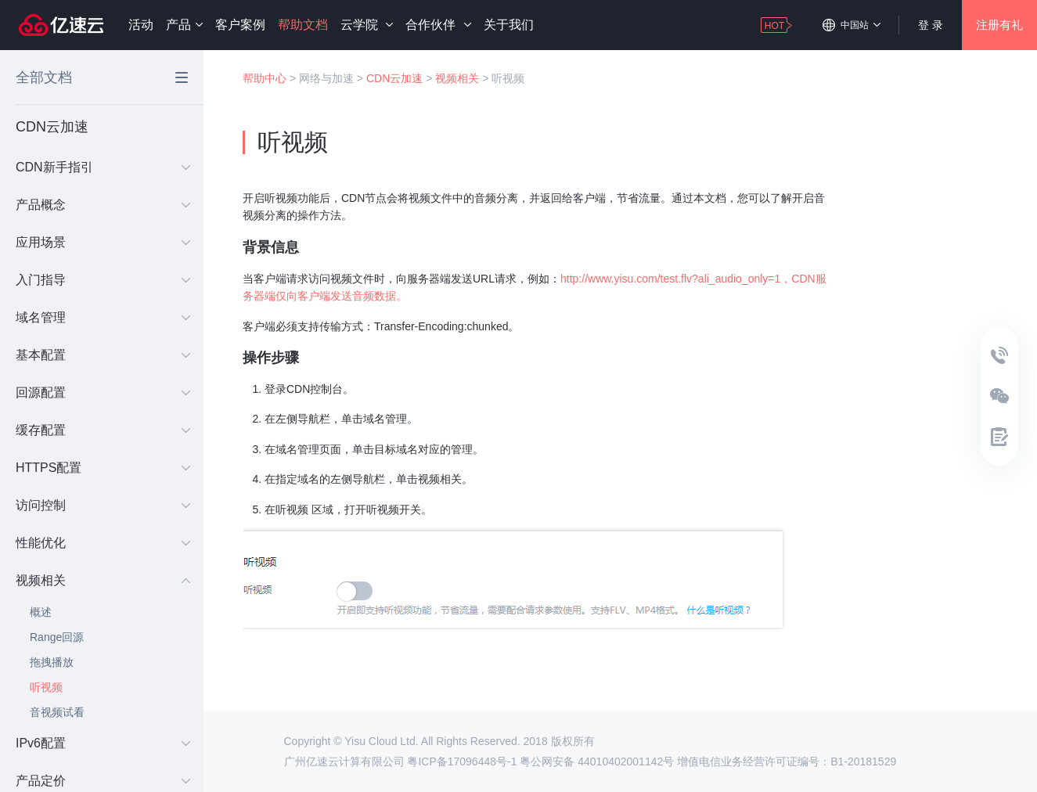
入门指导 (103, 279)
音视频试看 (57, 712)
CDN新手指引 (103, 167)
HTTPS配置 (103, 467)
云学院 (366, 24)
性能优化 (103, 542)
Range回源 (57, 637)
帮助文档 (303, 24)
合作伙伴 (437, 24)
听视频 (46, 687)
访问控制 (103, 505)
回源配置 (103, 392)
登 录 (930, 25)
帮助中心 (264, 78)
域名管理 (103, 317)
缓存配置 (103, 430)
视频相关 (103, 580)
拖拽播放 (52, 662)
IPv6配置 (103, 743)
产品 (184, 24)
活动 (140, 24)
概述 (41, 612)
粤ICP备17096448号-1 (462, 761)
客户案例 (240, 24)
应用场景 (103, 242)
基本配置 (103, 355)
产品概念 (103, 204)
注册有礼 (999, 24)
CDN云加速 (394, 78)
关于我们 (509, 24)
